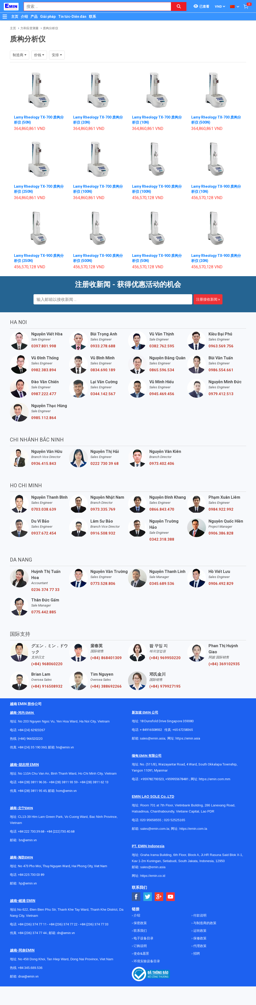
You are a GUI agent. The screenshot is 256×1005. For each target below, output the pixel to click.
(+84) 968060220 (46, 664)
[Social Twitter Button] (147, 896)
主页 (14, 16)
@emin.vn (30, 883)
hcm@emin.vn (66, 791)
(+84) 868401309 (106, 658)
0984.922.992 (221, 509)
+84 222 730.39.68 (31, 831)
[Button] (5, 16)
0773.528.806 (102, 583)
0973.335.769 (102, 509)
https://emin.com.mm (214, 779)
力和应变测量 (29, 28)
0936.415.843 (43, 463)
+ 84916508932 (151, 730)
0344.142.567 (102, 394)
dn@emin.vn (66, 933)
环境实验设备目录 (146, 961)
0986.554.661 (221, 370)
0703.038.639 (43, 509)
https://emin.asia (187, 738)
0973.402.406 (161, 463)
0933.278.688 (102, 346)
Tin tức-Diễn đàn (72, 16)
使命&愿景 (141, 953)
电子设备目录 (143, 938)
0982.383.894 (43, 370)
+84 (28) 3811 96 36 (32, 782)
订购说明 (140, 946)
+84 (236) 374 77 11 (32, 924)
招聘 (196, 953)
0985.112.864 (43, 418)
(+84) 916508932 (46, 686)
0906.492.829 (221, 583)
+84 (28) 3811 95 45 (32, 791)
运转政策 (199, 931)
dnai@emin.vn (28, 976)
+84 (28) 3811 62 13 (94, 782)
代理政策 (199, 946)
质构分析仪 (50, 28)
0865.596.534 (161, 370)
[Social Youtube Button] (170, 896)
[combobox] (95, 6)
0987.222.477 (43, 394)
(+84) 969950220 (165, 658)
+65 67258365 (182, 730)
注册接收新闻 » (208, 299)
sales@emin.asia (152, 738)
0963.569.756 (221, 346)
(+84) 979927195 (165, 686)
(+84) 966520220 (30, 739)
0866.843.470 (161, 509)
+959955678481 (177, 779)
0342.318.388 (161, 539)
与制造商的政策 (204, 923)
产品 (34, 16)
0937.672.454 (43, 533)
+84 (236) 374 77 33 (94, 924)
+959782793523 (152, 779)
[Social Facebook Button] (136, 896)
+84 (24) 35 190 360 (32, 747)
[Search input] (95, 6)
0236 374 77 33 (45, 589)
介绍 (24, 16)
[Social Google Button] (159, 896)
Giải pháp (48, 16)
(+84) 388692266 (106, 686)
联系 (92, 16)
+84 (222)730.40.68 (60, 831)
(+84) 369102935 (224, 664)
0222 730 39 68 (104, 463)
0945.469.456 (161, 394)
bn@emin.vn (28, 840)
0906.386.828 (221, 533)
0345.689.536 (161, 583)
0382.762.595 (161, 346)
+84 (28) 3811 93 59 (63, 782)
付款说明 (199, 915)
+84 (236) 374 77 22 (63, 924)
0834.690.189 (102, 370)
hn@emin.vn (65, 747)
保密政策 (140, 923)
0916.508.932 (102, 533)
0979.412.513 (221, 394)
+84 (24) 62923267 (31, 730)
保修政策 (199, 938)
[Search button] (178, 6)
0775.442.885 (43, 612)
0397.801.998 (43, 346)
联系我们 (140, 931)
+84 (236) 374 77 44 (32, 933)
